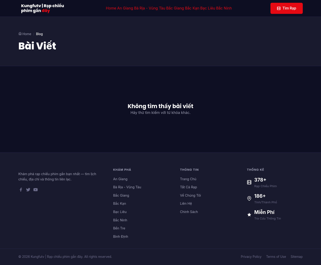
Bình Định (120, 236)
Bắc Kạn (192, 8)
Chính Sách (189, 212)
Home (111, 8)
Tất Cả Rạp (188, 187)
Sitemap (297, 257)
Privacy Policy (251, 257)
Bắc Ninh (224, 8)
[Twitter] (28, 190)
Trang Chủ (188, 179)
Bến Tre (119, 228)
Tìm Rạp (286, 8)
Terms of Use (276, 257)
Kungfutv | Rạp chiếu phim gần (42, 8)
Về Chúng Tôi (190, 195)
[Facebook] (20, 190)
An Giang (125, 8)
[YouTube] (35, 190)
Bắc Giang (175, 8)
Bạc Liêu (207, 8)
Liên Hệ (186, 203)
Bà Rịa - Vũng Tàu (149, 8)
